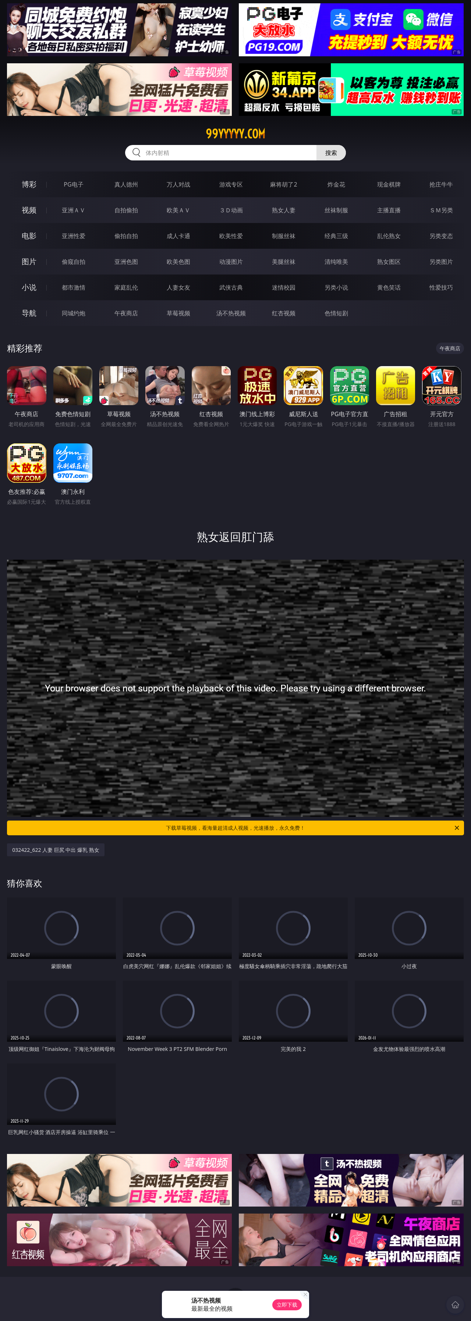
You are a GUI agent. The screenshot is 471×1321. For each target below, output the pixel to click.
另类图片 (441, 262)
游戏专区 (231, 184)
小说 (29, 287)
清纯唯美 (336, 262)
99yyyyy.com (235, 134)
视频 (29, 210)
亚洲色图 (126, 262)
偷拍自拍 (126, 236)
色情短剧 (336, 313)
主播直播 (389, 210)
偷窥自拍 (73, 262)
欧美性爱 (231, 236)
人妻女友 (178, 287)
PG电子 (73, 184)
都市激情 (73, 287)
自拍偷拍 (126, 210)
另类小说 (336, 287)
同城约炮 (73, 313)
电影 (29, 236)
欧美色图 (178, 262)
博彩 (29, 184)
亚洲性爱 (73, 236)
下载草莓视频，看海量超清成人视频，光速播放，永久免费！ (313, 828)
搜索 (331, 153)
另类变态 (441, 236)
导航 (29, 313)
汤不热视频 (231, 313)
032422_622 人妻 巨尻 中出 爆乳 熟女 (55, 849)
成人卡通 (178, 236)
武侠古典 (231, 287)
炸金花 (336, 184)
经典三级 (336, 236)
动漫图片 (231, 262)
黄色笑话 (389, 287)
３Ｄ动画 (231, 210)
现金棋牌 (389, 184)
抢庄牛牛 (441, 184)
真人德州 (126, 184)
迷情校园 (283, 287)
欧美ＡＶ (178, 210)
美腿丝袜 (283, 262)
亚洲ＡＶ (73, 210)
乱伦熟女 (389, 236)
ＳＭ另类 (441, 210)
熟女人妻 (283, 210)
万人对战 (178, 184)
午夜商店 (126, 313)
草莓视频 (178, 313)
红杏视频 (283, 313)
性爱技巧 (441, 287)
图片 (29, 261)
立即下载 (287, 1304)
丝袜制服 (336, 210)
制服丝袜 (283, 236)
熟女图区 (389, 262)
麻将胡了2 (283, 184)
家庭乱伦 (126, 287)
